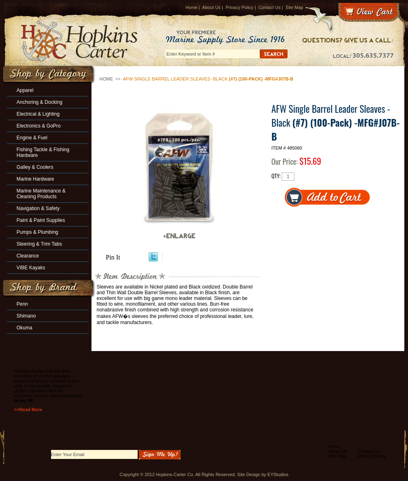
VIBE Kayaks (31, 268)
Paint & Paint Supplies (41, 220)
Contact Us (270, 7)
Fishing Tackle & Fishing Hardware (43, 152)
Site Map (294, 7)
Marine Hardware (35, 179)
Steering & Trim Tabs (39, 244)
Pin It (113, 257)
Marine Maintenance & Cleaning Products (41, 193)
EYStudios (278, 474)
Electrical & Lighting (38, 114)
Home (191, 7)
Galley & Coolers (35, 167)
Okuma (25, 328)
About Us (211, 7)
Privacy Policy (239, 7)
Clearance (28, 256)
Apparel (25, 90)
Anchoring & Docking (39, 102)
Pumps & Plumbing (37, 232)
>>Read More (28, 409)
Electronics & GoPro (39, 126)
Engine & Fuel (32, 138)
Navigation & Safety (38, 208)
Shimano (26, 316)
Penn (22, 304)
